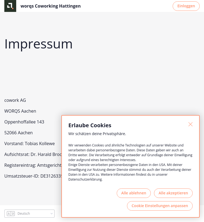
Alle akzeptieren (173, 192)
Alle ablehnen (133, 192)
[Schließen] (190, 124)
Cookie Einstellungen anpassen (160, 205)
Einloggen (186, 5)
